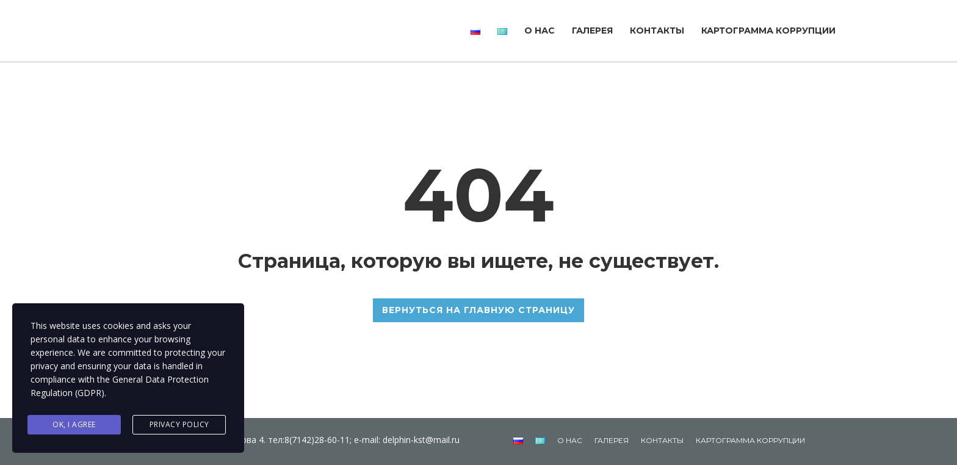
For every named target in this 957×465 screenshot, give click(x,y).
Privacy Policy (179, 424)
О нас (539, 30)
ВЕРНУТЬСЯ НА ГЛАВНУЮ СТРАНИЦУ (478, 310)
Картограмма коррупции (768, 30)
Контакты (657, 30)
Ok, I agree (74, 424)
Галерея (592, 30)
